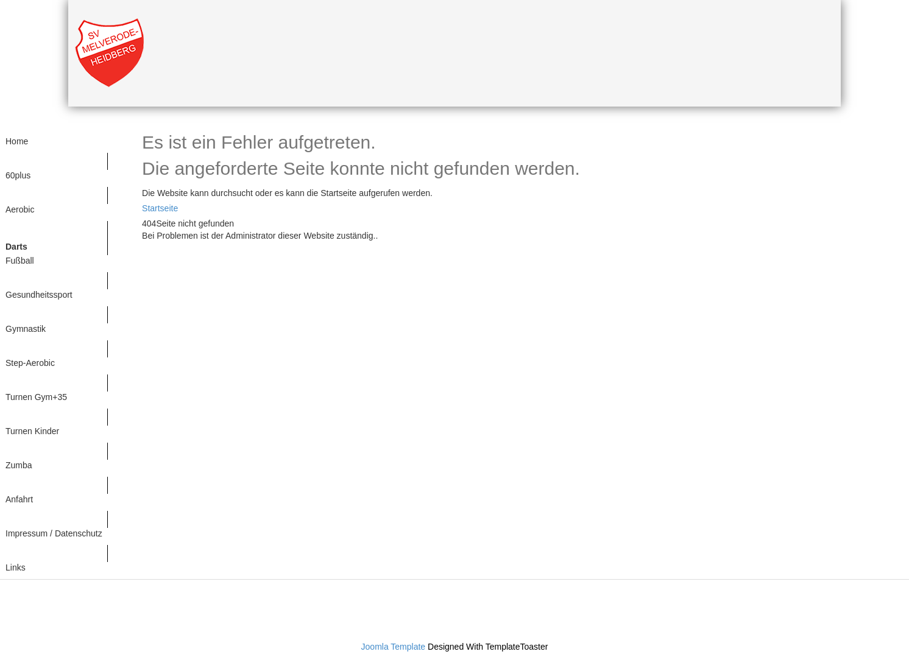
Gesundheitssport (39, 295)
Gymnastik (25, 329)
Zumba (18, 465)
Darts (16, 246)
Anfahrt (19, 499)
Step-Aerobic (30, 363)
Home (16, 141)
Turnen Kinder (32, 431)
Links (15, 567)
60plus (17, 175)
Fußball (19, 260)
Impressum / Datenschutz (53, 533)
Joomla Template (393, 647)
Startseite (160, 208)
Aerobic (19, 209)
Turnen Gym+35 (36, 397)
